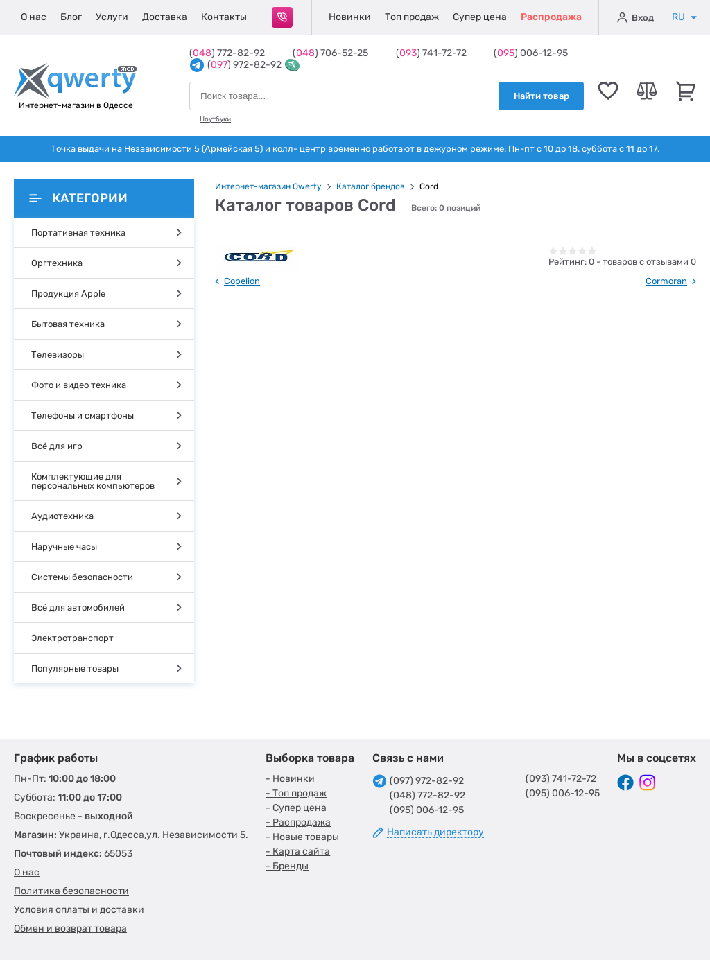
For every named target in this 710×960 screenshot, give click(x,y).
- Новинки (290, 779)
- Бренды (287, 866)
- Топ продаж (296, 793)
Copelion (242, 281)
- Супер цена (296, 808)
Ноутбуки (215, 119)
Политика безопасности (71, 891)
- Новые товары (302, 837)
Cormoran (666, 281)
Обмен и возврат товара (70, 928)
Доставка (164, 17)
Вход (635, 17)
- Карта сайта (298, 851)
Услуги (112, 17)
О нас (33, 17)
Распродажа (551, 17)
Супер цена (480, 17)
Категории (78, 198)
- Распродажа (298, 822)
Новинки (350, 17)
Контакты (224, 17)
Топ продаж (412, 17)
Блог (71, 17)
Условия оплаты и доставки (79, 910)
